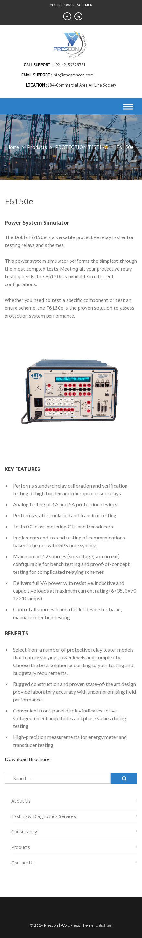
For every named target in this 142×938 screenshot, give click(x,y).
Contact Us (23, 863)
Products (20, 847)
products (37, 147)
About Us (21, 801)
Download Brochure (27, 759)
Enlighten (103, 925)
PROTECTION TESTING (81, 147)
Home (12, 147)
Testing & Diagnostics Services (43, 816)
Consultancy (24, 831)
